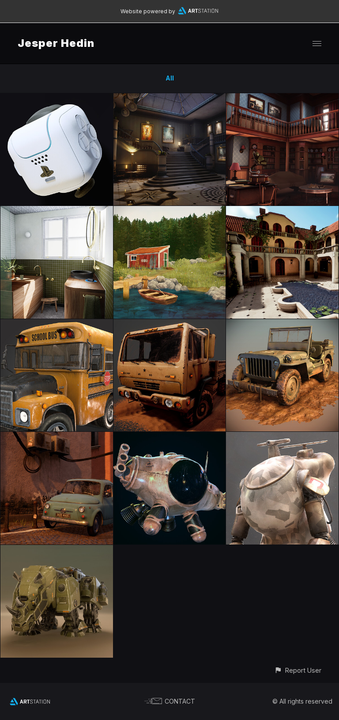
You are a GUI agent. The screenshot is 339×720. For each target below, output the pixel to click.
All (170, 78)
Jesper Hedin (56, 43)
